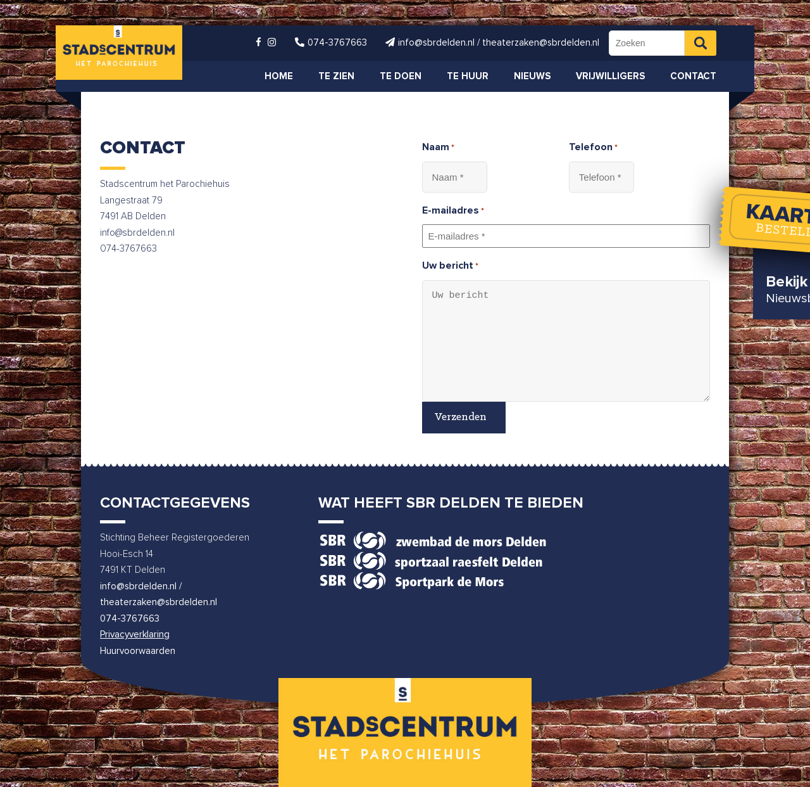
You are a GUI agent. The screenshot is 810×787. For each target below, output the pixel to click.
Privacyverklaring (135, 634)
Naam (438, 148)
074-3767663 (129, 619)
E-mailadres (453, 211)
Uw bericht (450, 267)
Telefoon (593, 148)
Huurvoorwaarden (137, 651)
